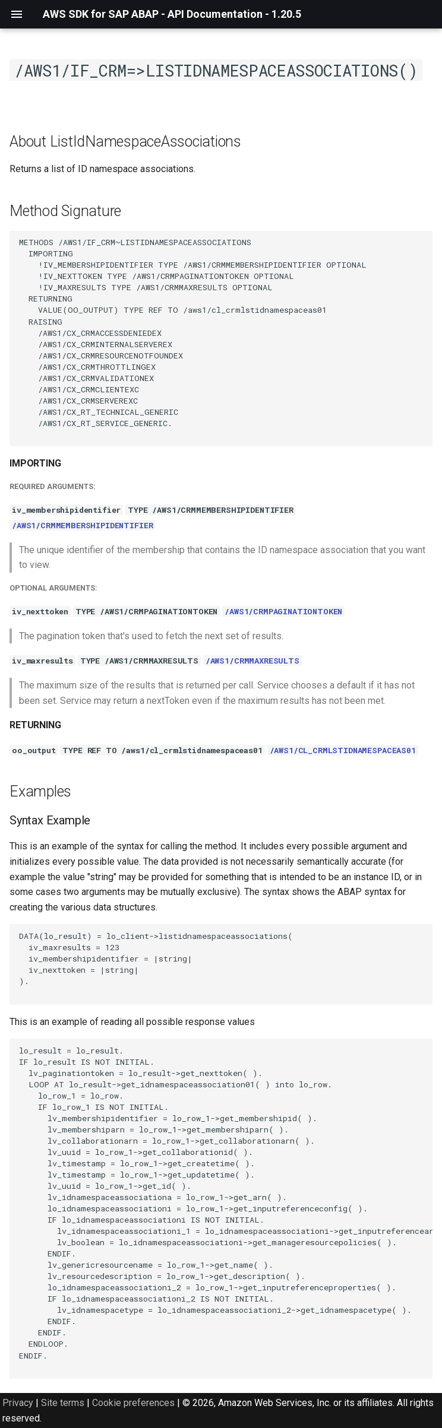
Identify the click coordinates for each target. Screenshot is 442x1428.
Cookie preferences (133, 1402)
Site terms (62, 1402)
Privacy (17, 1402)
